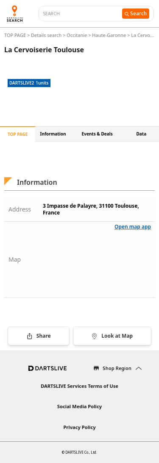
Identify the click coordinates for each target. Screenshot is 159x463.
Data (142, 134)
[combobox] (82, 13)
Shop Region (117, 368)
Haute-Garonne (109, 35)
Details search (47, 35)
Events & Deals (97, 134)
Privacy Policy (79, 427)
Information (53, 134)
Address (19, 209)
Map (14, 259)
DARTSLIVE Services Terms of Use (79, 386)
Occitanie (77, 35)
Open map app (132, 226)
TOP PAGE (15, 35)
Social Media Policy (79, 406)
